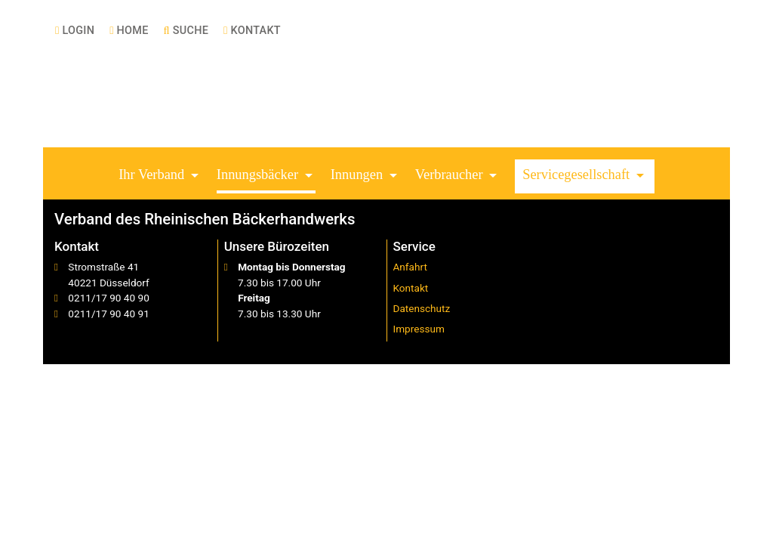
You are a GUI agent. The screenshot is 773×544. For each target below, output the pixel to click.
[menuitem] (74, 30)
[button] (160, 176)
